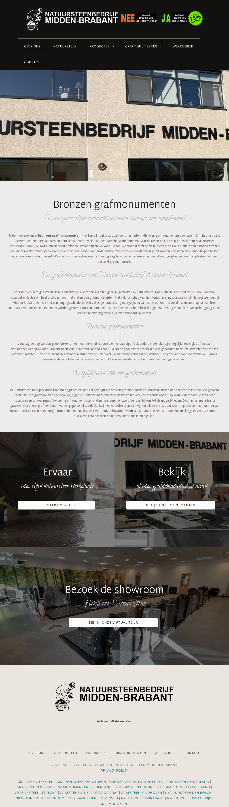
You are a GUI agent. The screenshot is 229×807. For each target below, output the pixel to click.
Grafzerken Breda (34, 787)
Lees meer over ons (56, 505)
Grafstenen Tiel (75, 793)
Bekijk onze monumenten (170, 505)
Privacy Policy (114, 771)
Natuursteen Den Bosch (188, 793)
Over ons (32, 46)
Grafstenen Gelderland (187, 787)
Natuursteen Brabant (142, 799)
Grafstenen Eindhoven (96, 799)
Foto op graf (105, 793)
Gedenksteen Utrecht (36, 793)
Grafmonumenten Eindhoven (43, 799)
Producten (100, 46)
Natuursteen (65, 46)
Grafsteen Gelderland (187, 782)
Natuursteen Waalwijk (189, 799)
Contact (32, 62)
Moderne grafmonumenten (137, 782)
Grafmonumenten (141, 46)
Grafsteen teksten (36, 782)
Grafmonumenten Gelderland (83, 787)
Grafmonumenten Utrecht (82, 782)
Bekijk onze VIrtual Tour (113, 623)
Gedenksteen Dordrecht (138, 787)
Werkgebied (183, 46)
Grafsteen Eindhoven (141, 793)
